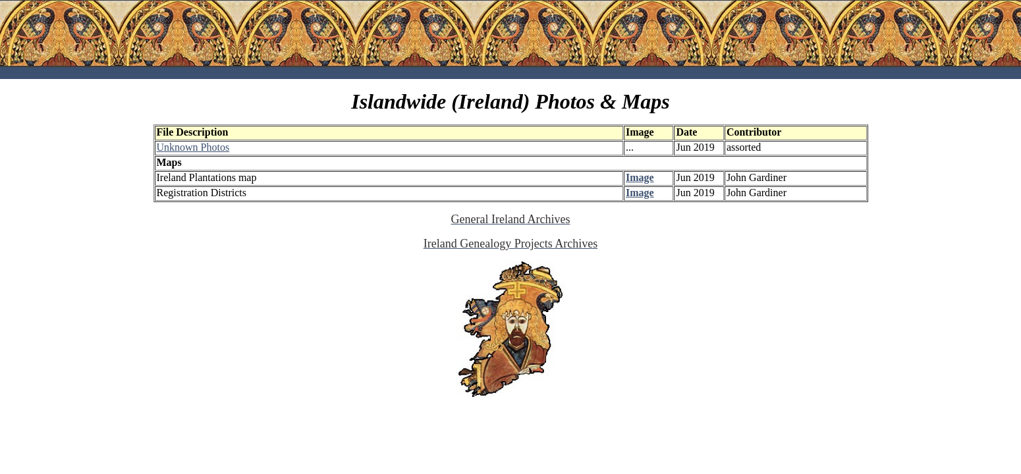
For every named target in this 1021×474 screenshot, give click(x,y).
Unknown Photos (193, 147)
